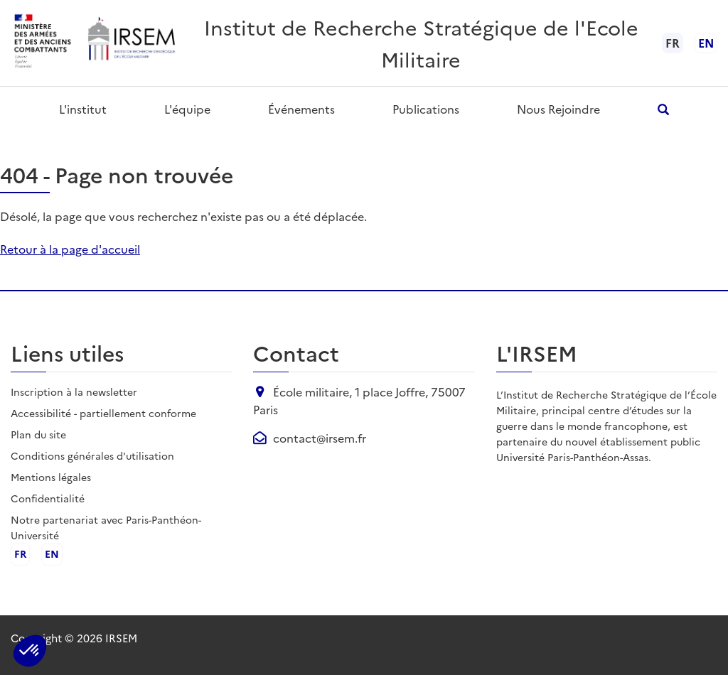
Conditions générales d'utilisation (92, 455)
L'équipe (187, 109)
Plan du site (38, 434)
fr (20, 554)
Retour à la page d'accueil (70, 248)
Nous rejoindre (558, 109)
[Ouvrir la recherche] (663, 109)
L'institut (83, 109)
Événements (301, 109)
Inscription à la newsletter (74, 391)
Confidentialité (48, 498)
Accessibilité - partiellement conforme (103, 413)
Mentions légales (51, 477)
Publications (425, 109)
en (706, 42)
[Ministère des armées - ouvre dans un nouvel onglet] (43, 43)
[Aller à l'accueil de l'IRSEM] (131, 43)
